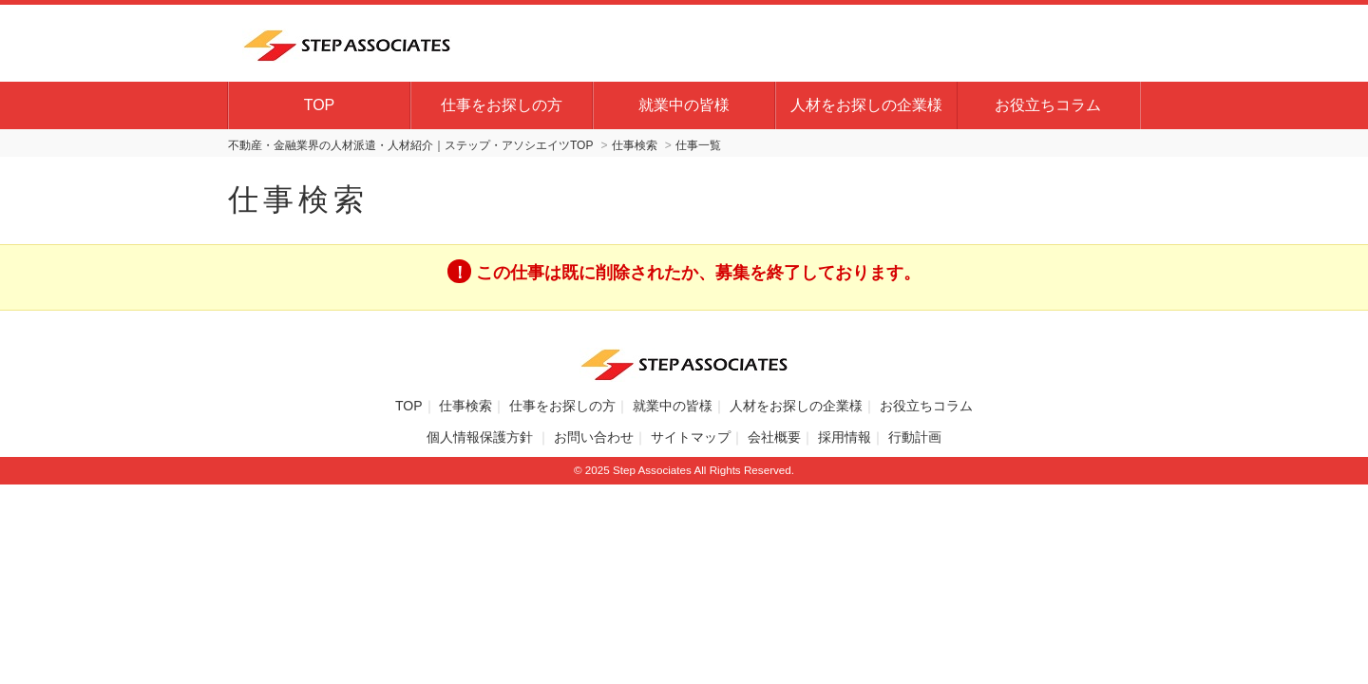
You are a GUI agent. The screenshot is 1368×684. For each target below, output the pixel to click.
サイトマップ (691, 437)
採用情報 (844, 437)
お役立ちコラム (1048, 105)
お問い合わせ (594, 437)
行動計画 (914, 437)
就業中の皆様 (684, 105)
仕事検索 (465, 405)
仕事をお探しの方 (501, 105)
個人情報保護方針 (482, 437)
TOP (319, 105)
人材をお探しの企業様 (866, 105)
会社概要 (774, 437)
